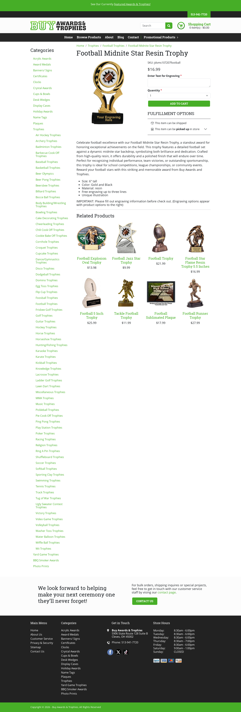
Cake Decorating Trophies (52, 218)
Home (68, 37)
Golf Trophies (44, 315)
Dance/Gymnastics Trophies (47, 260)
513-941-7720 (199, 14)
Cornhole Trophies (47, 242)
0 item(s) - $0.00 (199, 27)
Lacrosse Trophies (47, 374)
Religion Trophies (46, 445)
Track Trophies (45, 492)
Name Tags (40, 117)
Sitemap (35, 647)
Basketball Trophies (48, 168)
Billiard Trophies (46, 191)
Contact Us (144, 601)
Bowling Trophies (46, 212)
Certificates (40, 76)
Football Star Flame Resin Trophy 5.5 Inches (195, 262)
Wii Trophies (43, 548)
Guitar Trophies (45, 321)
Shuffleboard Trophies (50, 457)
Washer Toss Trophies (49, 531)
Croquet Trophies (47, 247)
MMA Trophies (45, 398)
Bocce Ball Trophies (48, 197)
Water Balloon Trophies (50, 537)
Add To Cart (179, 103)
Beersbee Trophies (47, 185)
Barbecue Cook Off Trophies (47, 154)
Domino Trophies (47, 280)
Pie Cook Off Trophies (49, 416)
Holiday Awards (43, 111)
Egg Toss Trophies (47, 286)
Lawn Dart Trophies (48, 386)
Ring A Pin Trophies (48, 451)
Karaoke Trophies (47, 351)
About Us (36, 634)
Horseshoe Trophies (48, 339)
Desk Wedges (41, 100)
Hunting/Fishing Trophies (51, 345)
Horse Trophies (45, 333)
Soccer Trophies (46, 463)
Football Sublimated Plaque (161, 315)
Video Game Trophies (49, 519)
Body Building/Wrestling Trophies (51, 204)
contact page (167, 592)
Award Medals (42, 64)
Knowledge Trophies (48, 368)
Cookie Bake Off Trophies (51, 236)
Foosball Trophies (47, 298)
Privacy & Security (41, 643)
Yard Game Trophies (46, 554)
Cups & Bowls (41, 94)
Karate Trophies (46, 357)
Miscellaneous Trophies (50, 392)
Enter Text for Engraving (165, 76)
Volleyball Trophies (47, 525)
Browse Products (89, 37)
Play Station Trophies (49, 427)
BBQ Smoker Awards (46, 560)
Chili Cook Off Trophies (50, 230)
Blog (120, 37)
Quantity (155, 90)
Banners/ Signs (42, 70)
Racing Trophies (46, 439)
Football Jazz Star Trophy (126, 260)
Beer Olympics (45, 173)
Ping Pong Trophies (48, 421)
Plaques (38, 123)
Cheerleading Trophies (50, 224)
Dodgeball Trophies (48, 274)
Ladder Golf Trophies (49, 380)
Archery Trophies (46, 141)
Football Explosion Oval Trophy (91, 260)
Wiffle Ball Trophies (48, 542)
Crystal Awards (42, 88)
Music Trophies (45, 404)
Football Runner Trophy (195, 315)
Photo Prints (41, 566)
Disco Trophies (45, 268)
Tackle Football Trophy (126, 315)
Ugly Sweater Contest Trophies (49, 505)
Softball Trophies (46, 469)
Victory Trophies (46, 513)
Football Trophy (160, 258)
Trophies (38, 129)
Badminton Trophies (48, 147)
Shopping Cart (199, 24)
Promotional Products (159, 37)
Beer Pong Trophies (48, 179)
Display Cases (41, 105)
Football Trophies (47, 304)
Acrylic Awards (42, 58)
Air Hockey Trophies (48, 135)
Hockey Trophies (46, 327)
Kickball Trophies (46, 363)
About (109, 37)
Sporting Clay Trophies (50, 474)
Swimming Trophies (48, 480)
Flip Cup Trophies (46, 292)
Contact (133, 37)
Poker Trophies (45, 433)
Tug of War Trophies (48, 498)
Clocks (37, 82)
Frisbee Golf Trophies (49, 310)
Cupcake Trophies (47, 253)
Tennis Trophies (46, 486)
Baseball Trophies (47, 162)
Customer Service (41, 638)
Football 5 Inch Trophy (91, 315)
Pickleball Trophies (47, 410)
